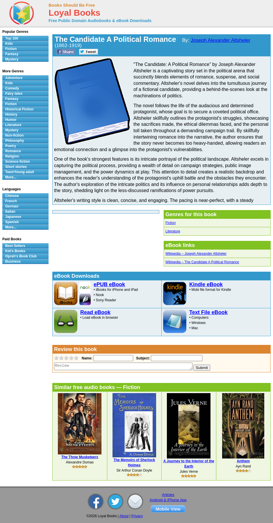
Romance (13, 151)
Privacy (137, 516)
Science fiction (17, 162)
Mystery (11, 59)
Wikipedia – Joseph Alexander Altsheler (195, 254)
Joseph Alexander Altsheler (220, 40)
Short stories (16, 167)
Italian (10, 211)
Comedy (12, 88)
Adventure (13, 78)
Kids (9, 44)
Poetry (10, 146)
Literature (172, 231)
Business (13, 261)
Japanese (13, 217)
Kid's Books (15, 251)
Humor (11, 120)
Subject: (142, 358)
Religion (12, 156)
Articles (168, 494)
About (124, 516)
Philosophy (14, 141)
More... (11, 177)
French (11, 201)
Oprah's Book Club (21, 256)
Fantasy (11, 54)
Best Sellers (15, 246)
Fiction (170, 223)
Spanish (12, 222)
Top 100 (11, 38)
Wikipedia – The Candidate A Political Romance (202, 262)
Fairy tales (13, 94)
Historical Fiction (19, 109)
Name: (86, 358)
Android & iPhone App (168, 500)
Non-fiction (14, 135)
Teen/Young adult (19, 172)
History (11, 114)
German (11, 206)
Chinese (12, 196)
